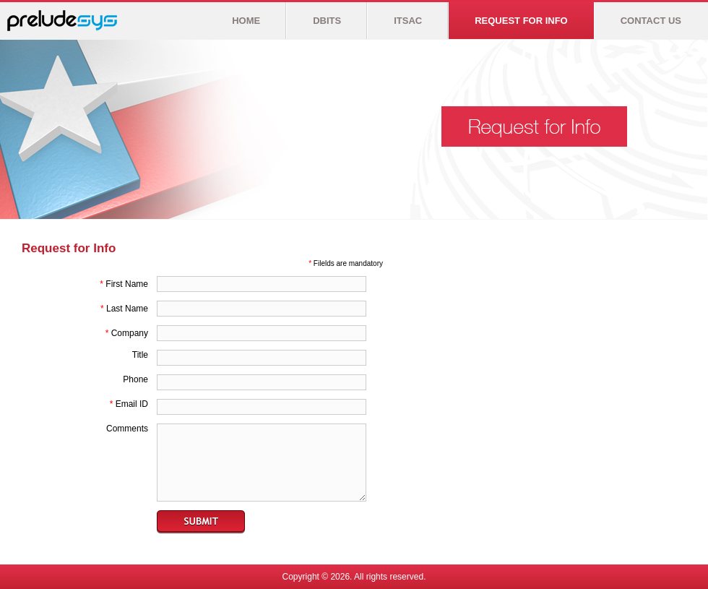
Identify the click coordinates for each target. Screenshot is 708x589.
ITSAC (408, 20)
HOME (246, 20)
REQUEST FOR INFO (521, 20)
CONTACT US (651, 20)
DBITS (327, 20)
